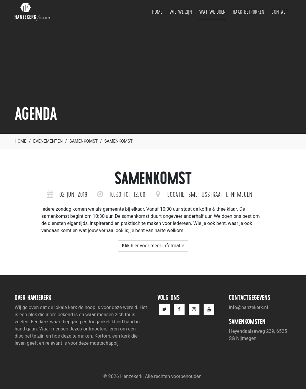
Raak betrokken (248, 12)
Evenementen (48, 141)
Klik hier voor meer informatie (153, 245)
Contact (279, 12)
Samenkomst (83, 141)
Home (157, 12)
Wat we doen (212, 12)
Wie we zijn (180, 12)
